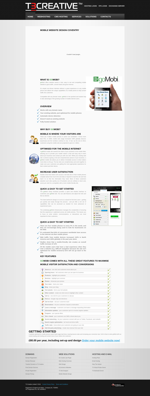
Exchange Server (116, 6)
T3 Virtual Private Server (99, 367)
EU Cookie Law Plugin (65, 358)
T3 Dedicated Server (98, 370)
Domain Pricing (30, 374)
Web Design (62, 364)
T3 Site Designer (63, 370)
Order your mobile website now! (101, 340)
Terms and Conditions (62, 384)
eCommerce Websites (65, 367)
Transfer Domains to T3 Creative (35, 364)
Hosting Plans (96, 358)
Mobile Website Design (65, 374)
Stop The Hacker (97, 364)
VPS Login (103, 6)
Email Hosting (96, 361)
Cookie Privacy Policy (48, 384)
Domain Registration (31, 358)
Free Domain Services (32, 367)
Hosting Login (90, 6)
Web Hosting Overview (65, 361)
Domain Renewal (30, 361)
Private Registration (31, 370)
